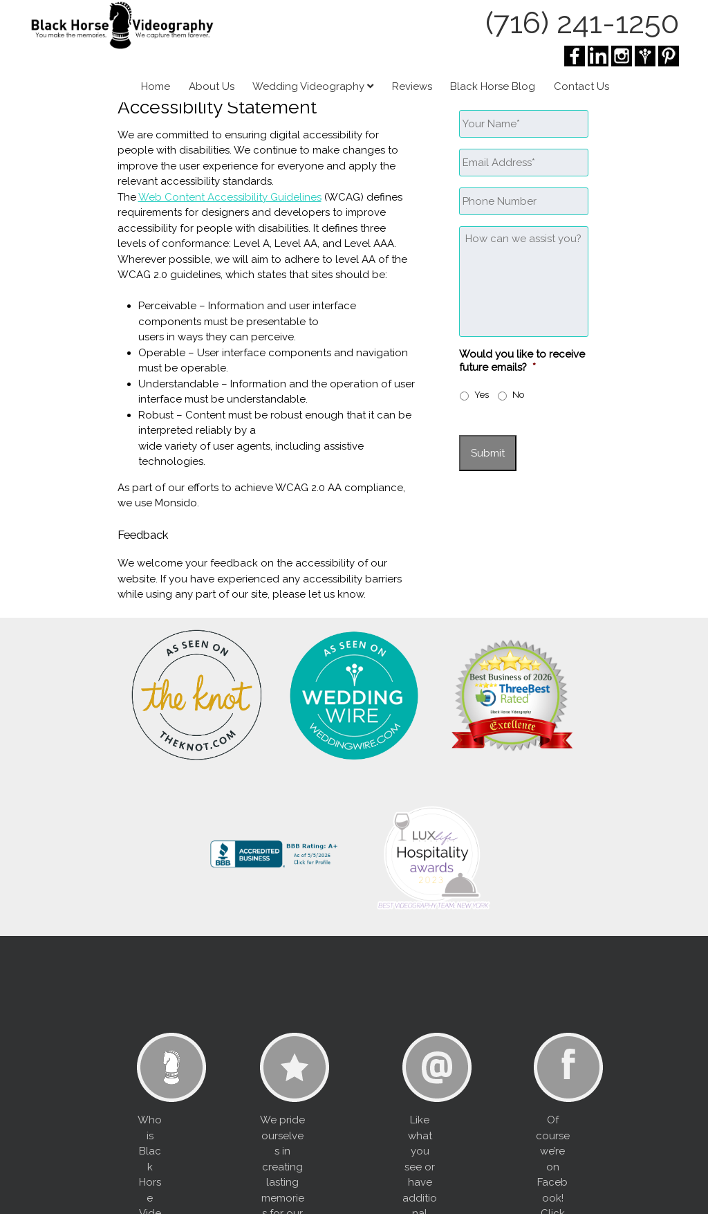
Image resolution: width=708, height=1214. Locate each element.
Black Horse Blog (492, 86)
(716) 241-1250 (582, 22)
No (518, 394)
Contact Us (581, 86)
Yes (481, 394)
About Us (211, 86)
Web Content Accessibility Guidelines (230, 197)
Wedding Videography (312, 86)
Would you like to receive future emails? (522, 361)
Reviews (412, 86)
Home (155, 86)
